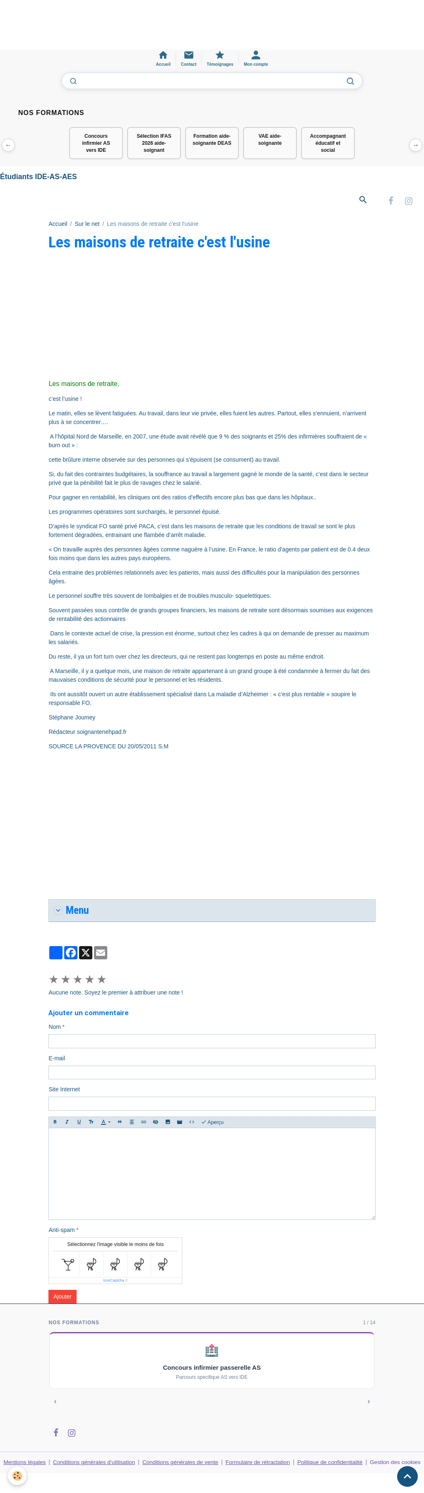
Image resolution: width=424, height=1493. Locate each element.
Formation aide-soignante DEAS (212, 139)
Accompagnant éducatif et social (328, 143)
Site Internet (64, 1091)
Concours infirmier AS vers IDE (96, 143)
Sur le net (87, 225)
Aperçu (212, 1124)
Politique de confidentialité (331, 1463)
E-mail (56, 1060)
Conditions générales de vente (181, 1463)
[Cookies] (17, 1476)
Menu (72, 912)
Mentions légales (24, 1463)
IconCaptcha (113, 1282)
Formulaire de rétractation (259, 1463)
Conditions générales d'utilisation (95, 1463)
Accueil (57, 225)
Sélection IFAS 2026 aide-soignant (154, 143)
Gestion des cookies (395, 1468)
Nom (54, 1028)
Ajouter (62, 1298)
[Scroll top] (407, 1476)
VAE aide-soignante (270, 139)
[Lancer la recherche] (350, 81)
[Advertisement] (150, 28)
